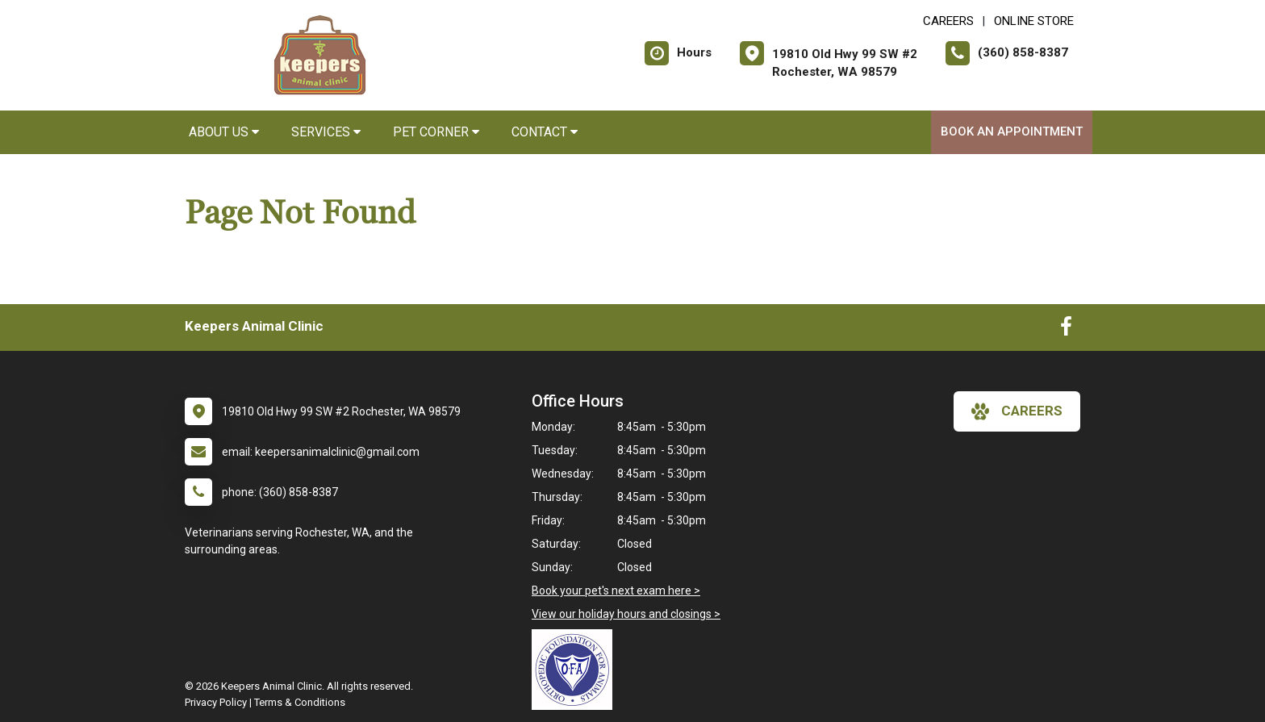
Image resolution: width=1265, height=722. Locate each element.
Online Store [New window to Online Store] (1034, 21)
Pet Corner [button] (436, 132)
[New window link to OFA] (576, 669)
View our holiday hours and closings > (626, 613)
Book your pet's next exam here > (616, 590)
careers (1017, 411)
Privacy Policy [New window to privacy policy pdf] (216, 702)
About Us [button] (224, 132)
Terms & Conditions (299, 702)
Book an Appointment (1012, 131)
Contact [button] (544, 132)
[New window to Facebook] (1066, 329)
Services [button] (326, 132)
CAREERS (948, 21)
